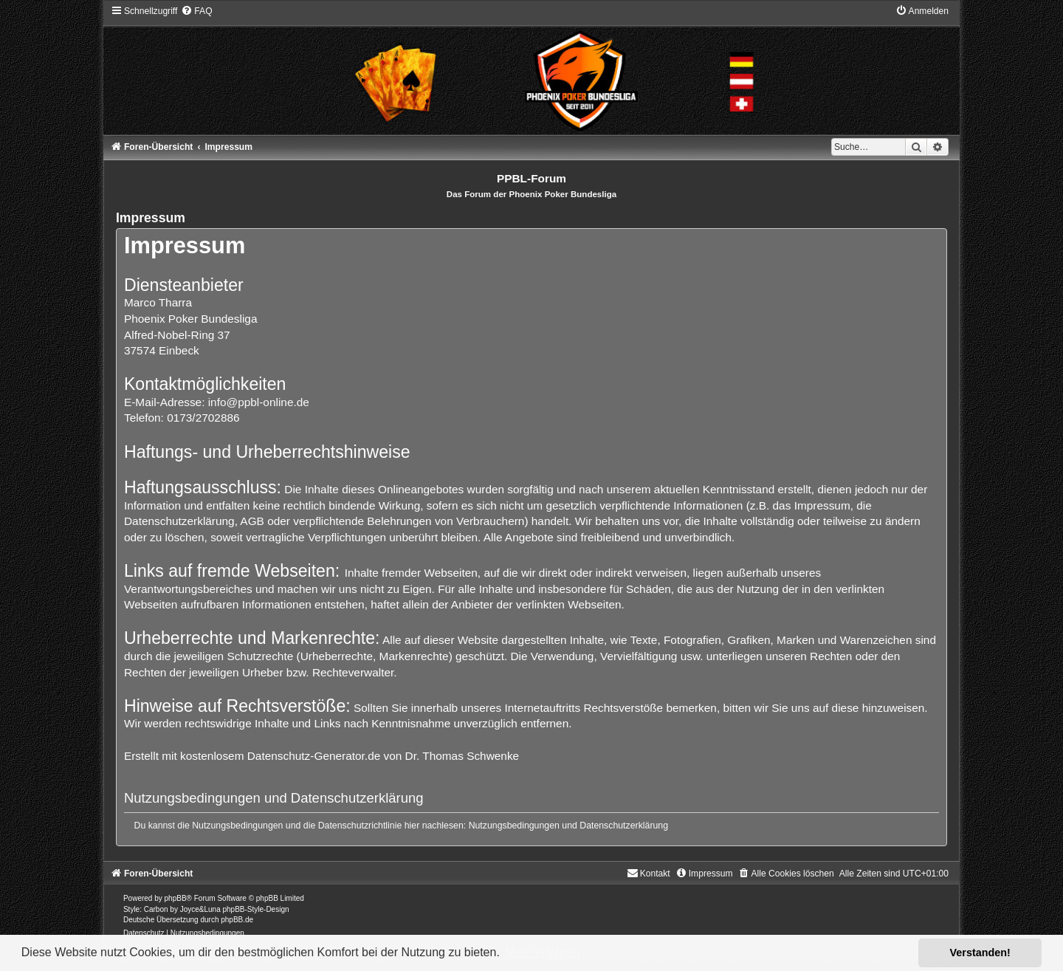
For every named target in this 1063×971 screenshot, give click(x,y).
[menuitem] (196, 11)
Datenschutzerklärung (623, 825)
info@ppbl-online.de (258, 402)
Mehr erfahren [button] (542, 952)
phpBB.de (237, 920)
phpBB (176, 898)
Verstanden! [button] (980, 952)
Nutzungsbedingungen (514, 825)
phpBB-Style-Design (255, 909)
